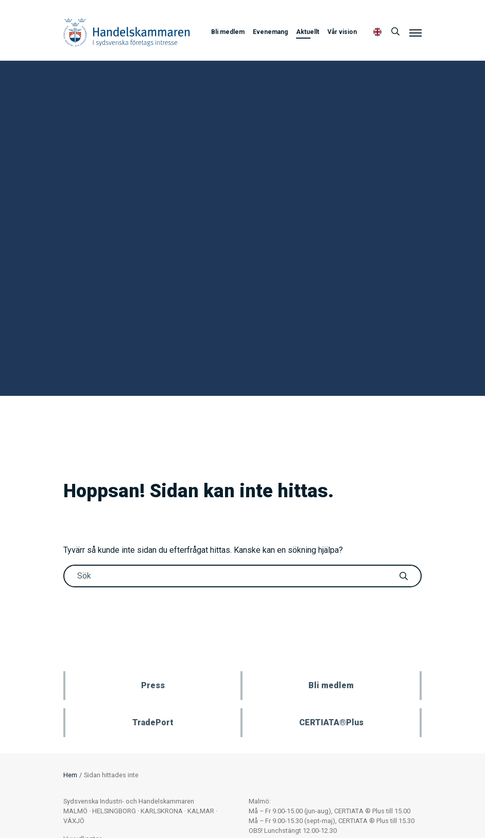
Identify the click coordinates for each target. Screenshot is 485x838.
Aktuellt (307, 32)
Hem (70, 775)
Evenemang (270, 32)
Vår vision (342, 32)
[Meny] (415, 32)
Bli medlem (228, 32)
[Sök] (395, 32)
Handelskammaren (126, 32)
